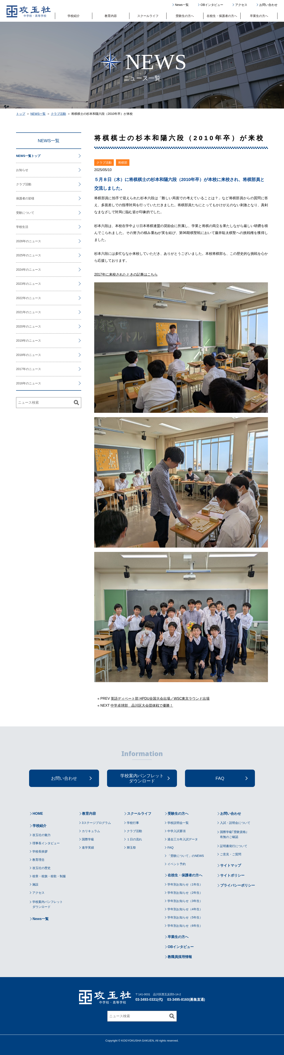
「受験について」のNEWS (185, 855)
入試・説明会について (235, 823)
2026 (19, 241)
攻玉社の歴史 (41, 868)
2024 (19, 269)
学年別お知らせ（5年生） (185, 917)
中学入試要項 (176, 831)
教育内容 (111, 15)
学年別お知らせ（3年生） (185, 901)
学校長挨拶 (40, 851)
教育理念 (38, 859)
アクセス (241, 5)
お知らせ (22, 170)
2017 (19, 369)
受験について (25, 212)
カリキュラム (91, 831)
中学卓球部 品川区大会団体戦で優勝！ (142, 705)
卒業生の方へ (259, 16)
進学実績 (88, 847)
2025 (19, 255)
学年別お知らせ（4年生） (185, 909)
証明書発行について (233, 846)
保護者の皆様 (25, 198)
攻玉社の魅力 (41, 835)
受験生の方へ (185, 15)
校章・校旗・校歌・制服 (49, 876)
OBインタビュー (212, 5)
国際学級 (88, 839)
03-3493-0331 (146, 999)
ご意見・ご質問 (230, 854)
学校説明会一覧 (178, 823)
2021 (19, 312)
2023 (19, 283)
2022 (19, 298)
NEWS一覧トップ (28, 156)
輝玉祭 (131, 847)
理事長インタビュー (46, 843)
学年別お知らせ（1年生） (185, 884)
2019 (19, 340)
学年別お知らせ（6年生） (185, 925)
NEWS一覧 (38, 113)
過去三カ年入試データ (182, 839)
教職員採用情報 (180, 957)
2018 (19, 355)
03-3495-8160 (178, 999)
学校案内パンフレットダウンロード (47, 904)
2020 (19, 326)
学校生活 (22, 227)
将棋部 (122, 162)
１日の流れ (134, 839)
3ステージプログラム (96, 823)
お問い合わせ (268, 5)
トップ (20, 113)
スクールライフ (148, 15)
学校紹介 (74, 15)
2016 (19, 383)
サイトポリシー (232, 875)
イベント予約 (176, 864)
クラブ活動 (58, 113)
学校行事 (133, 823)
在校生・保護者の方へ (222, 15)
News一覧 (182, 5)
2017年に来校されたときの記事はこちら (126, 274)
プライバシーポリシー (237, 885)
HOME (38, 813)
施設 (35, 884)
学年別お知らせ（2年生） (185, 892)
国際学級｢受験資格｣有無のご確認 (233, 834)
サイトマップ (230, 865)
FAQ (170, 847)
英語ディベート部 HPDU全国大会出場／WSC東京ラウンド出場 (160, 698)
